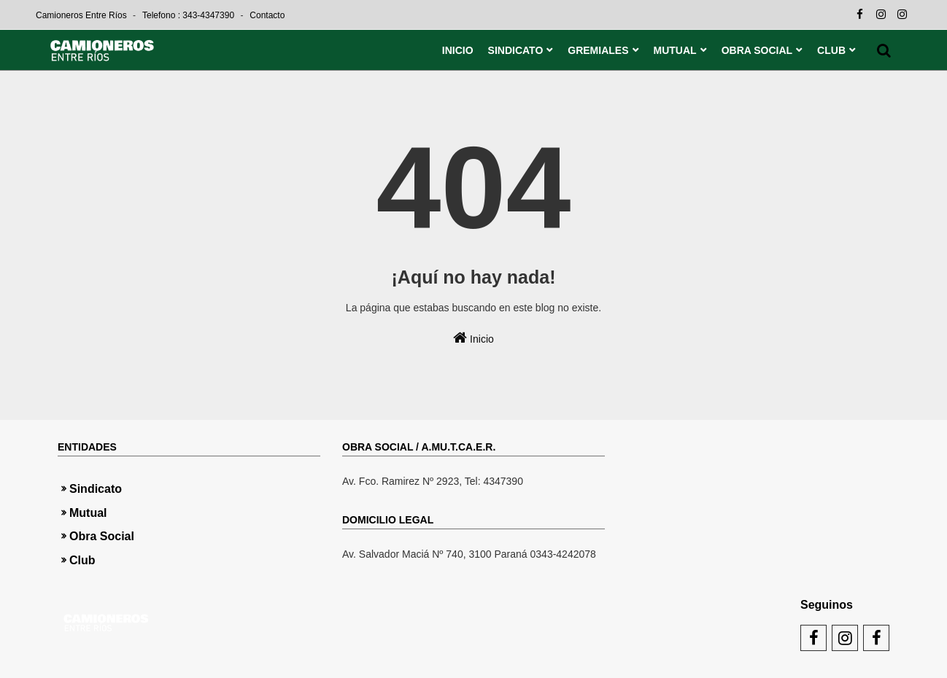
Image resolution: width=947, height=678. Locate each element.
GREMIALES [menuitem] (598, 50)
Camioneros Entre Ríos (82, 15)
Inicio (473, 337)
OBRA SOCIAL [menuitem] (757, 50)
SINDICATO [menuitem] (516, 50)
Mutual (88, 513)
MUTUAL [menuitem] (675, 50)
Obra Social (101, 536)
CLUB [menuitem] (831, 50)
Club (82, 560)
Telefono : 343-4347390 (189, 15)
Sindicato (95, 489)
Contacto (267, 15)
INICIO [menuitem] (458, 50)
